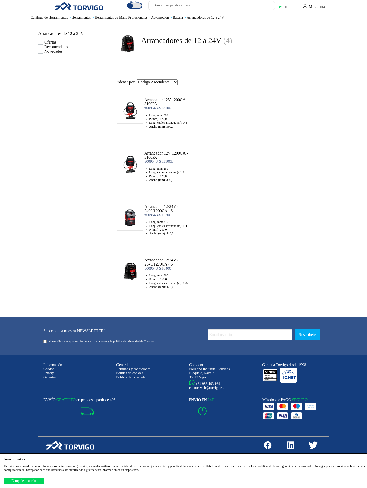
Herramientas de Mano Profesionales (123, 17)
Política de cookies (129, 373)
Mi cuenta (314, 6)
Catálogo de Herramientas (51, 17)
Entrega (49, 373)
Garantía (49, 377)
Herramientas (83, 17)
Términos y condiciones (133, 369)
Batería (180, 17)
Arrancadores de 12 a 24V (205, 17)
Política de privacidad (131, 377)
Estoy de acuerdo (23, 481)
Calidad (49, 369)
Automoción (162, 17)
